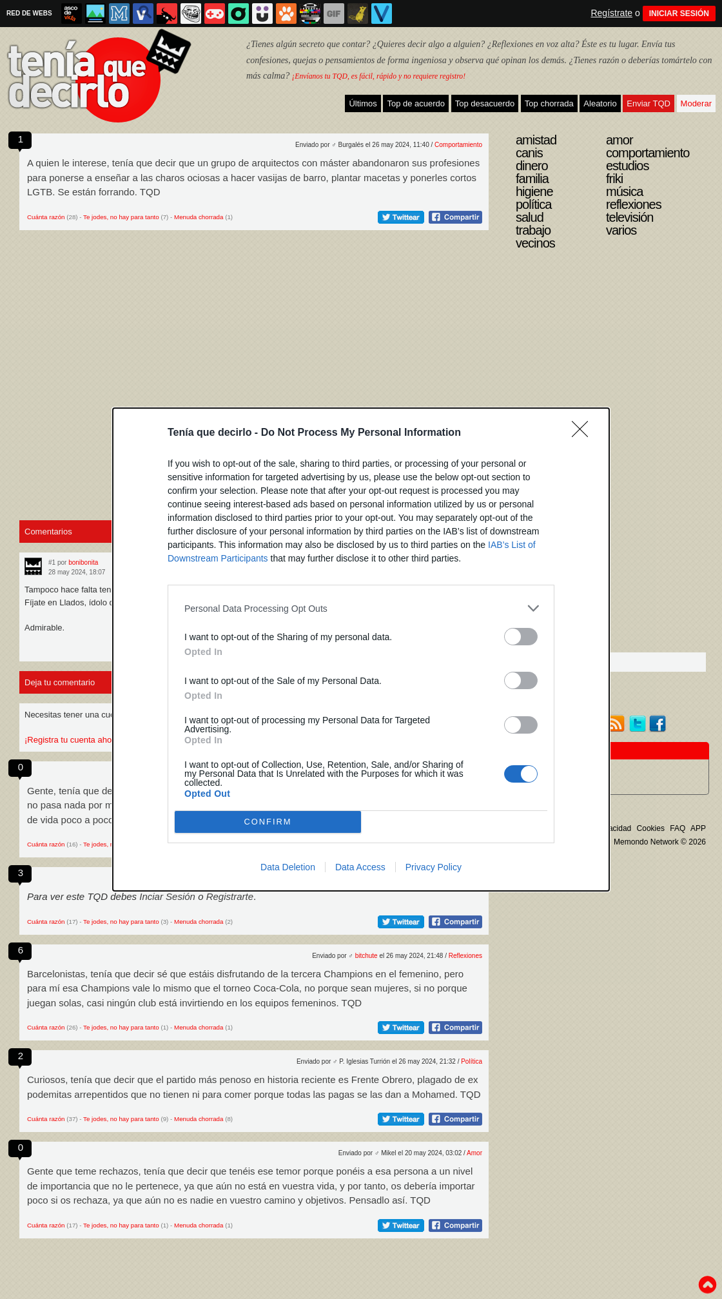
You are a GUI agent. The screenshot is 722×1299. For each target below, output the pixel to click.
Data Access (360, 867)
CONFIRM (268, 822)
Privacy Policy (433, 867)
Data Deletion (287, 867)
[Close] (584, 433)
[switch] (521, 636)
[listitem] (361, 608)
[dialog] (361, 649)
